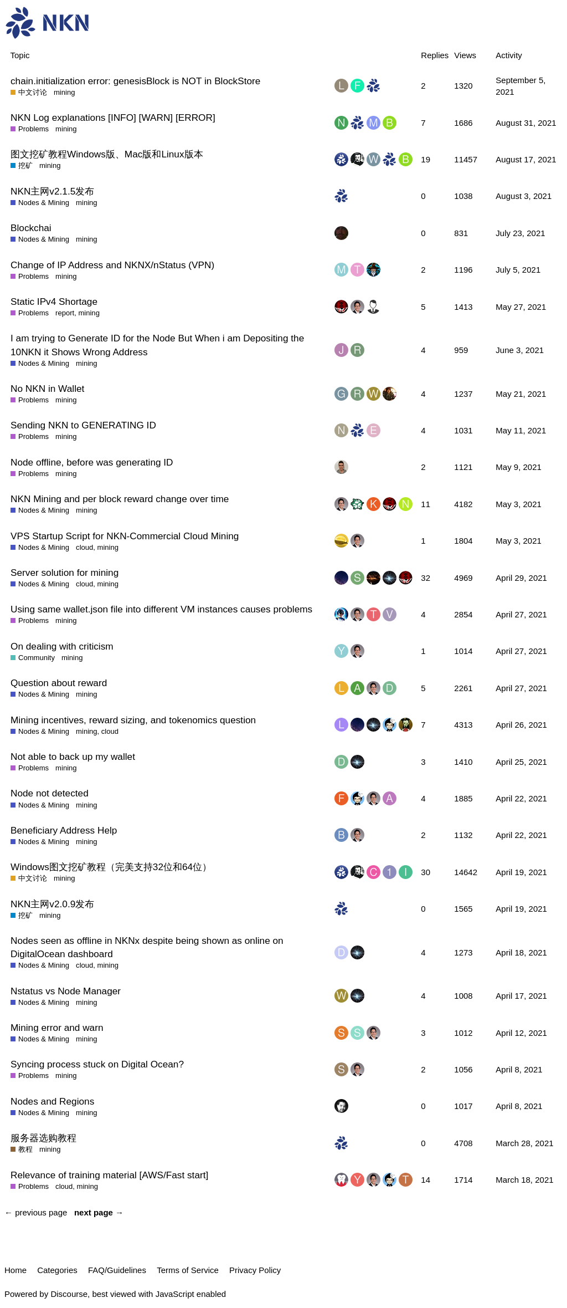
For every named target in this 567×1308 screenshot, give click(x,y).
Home (15, 1270)
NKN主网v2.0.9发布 (52, 904)
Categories (57, 1270)
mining (64, 92)
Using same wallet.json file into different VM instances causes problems (161, 609)
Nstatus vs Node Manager (66, 991)
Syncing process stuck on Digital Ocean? (97, 1064)
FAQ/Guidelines (117, 1270)
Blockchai (31, 227)
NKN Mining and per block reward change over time (120, 498)
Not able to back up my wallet (73, 756)
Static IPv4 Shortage (54, 301)
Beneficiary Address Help (64, 830)
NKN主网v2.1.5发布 (52, 191)
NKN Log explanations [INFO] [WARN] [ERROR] (113, 117)
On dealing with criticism (62, 646)
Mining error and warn (57, 1027)
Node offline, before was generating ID (92, 462)
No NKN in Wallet (47, 388)
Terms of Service (188, 1270)
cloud (84, 547)
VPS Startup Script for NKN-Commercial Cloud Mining (125, 535)
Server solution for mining (64, 572)
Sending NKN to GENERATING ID (83, 425)
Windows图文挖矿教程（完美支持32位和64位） (111, 866)
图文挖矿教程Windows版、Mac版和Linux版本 (107, 154)
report (64, 313)
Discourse (68, 1294)
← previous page (35, 1212)
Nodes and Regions (52, 1101)
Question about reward (59, 682)
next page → (98, 1212)
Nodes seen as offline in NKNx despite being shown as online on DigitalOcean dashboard (147, 947)
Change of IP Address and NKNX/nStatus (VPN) (112, 264)
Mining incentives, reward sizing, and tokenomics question (133, 719)
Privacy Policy (255, 1270)
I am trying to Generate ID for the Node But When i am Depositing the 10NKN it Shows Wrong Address (157, 345)
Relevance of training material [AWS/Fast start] (109, 1175)
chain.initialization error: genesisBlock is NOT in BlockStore (135, 80)
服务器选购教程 (43, 1137)
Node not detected (50, 793)
